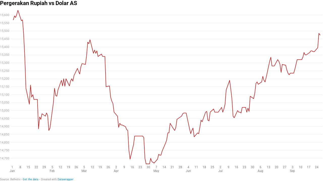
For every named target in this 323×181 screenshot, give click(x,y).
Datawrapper (65, 179)
